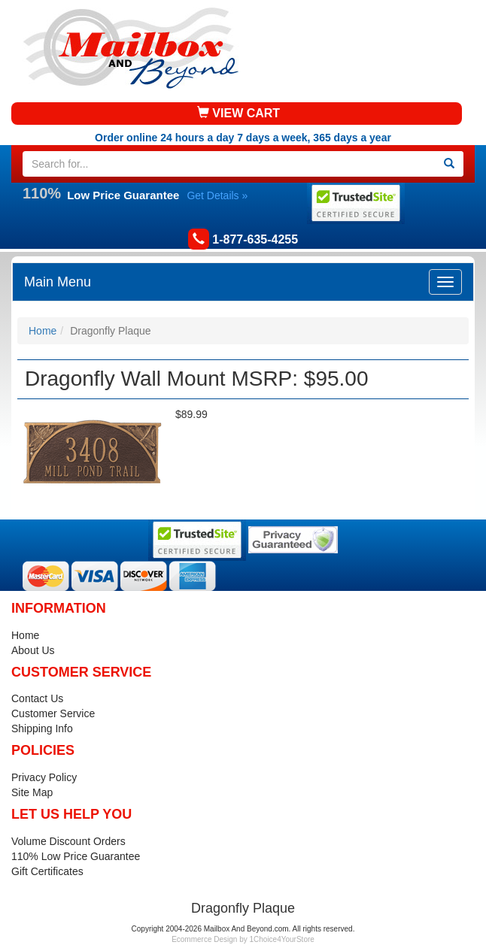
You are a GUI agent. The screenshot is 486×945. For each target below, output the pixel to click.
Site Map (32, 792)
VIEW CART (238, 113)
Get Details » (217, 195)
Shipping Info (42, 728)
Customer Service (53, 713)
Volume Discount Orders (68, 841)
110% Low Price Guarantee (75, 856)
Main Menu (57, 281)
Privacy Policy (44, 777)
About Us (33, 650)
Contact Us (37, 698)
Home (42, 331)
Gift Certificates (47, 871)
